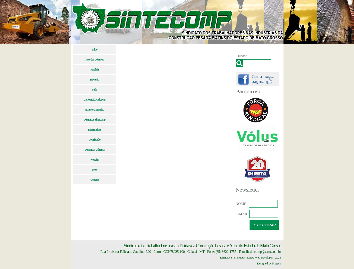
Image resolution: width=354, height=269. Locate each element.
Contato (94, 179)
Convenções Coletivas (94, 99)
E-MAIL (242, 214)
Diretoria (94, 79)
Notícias (94, 159)
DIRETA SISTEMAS (232, 257)
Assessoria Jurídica (94, 109)
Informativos (94, 129)
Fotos (94, 169)
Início (94, 49)
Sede (94, 89)
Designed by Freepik (269, 263)
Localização (95, 139)
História (95, 69)
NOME (241, 204)
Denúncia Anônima (94, 149)
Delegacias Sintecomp (94, 119)
